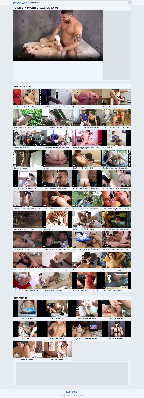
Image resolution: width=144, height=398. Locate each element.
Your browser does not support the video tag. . (58, 35)
